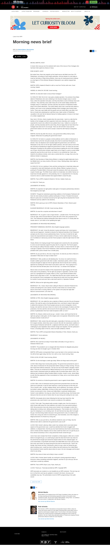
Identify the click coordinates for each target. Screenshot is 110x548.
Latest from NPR (27, 14)
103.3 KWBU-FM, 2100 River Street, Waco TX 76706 (49, 538)
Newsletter (66, 14)
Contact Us (44, 535)
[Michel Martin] (33, 499)
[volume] (17, 10)
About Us (87, 14)
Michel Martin (22, 52)
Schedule (45, 14)
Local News (15, 14)
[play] (13, 10)
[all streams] (93, 10)
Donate (95, 3)
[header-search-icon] (87, 3)
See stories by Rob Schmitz (46, 522)
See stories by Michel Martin (46, 504)
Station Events (54, 14)
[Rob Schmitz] (33, 513)
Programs (36, 14)
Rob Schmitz (30, 52)
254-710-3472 (63, 535)
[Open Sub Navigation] (19, 14)
